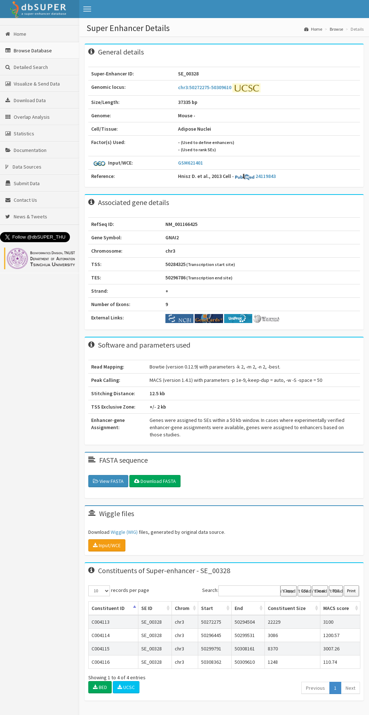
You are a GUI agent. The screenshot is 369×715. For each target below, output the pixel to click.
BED (100, 687)
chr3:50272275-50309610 (205, 87)
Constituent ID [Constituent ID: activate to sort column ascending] (108, 608)
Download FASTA (155, 481)
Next (350, 688)
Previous (315, 688)
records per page (118, 590)
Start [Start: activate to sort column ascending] (207, 608)
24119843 (255, 176)
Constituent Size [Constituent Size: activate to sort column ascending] (287, 608)
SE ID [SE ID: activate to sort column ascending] (146, 608)
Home (313, 29)
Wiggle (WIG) (124, 532)
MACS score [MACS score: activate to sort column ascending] (336, 608)
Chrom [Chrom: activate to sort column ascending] (182, 608)
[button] (87, 9)
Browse (336, 29)
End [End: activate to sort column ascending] (239, 608)
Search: (241, 590)
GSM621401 (190, 163)
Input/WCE (107, 545)
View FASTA (108, 481)
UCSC (126, 687)
